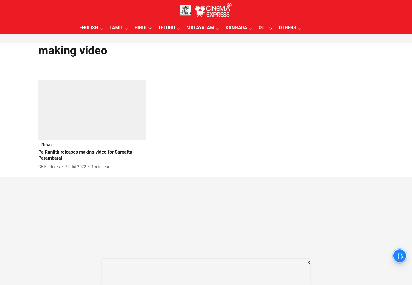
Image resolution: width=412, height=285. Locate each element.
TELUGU (166, 27)
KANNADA (236, 27)
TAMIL (116, 27)
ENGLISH (88, 27)
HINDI (140, 27)
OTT (263, 27)
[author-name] (50, 167)
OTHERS (287, 27)
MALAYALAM (200, 27)
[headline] (92, 155)
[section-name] (92, 144)
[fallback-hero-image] (92, 110)
